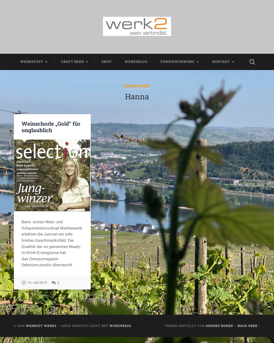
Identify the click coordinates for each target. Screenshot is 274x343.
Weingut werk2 (41, 326)
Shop (107, 61)
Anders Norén (219, 326)
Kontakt (221, 61)
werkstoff (31, 61)
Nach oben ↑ (249, 326)
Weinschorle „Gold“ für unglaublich (51, 127)
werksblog (136, 61)
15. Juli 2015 (37, 283)
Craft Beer (72, 61)
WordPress (120, 326)
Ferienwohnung (177, 61)
